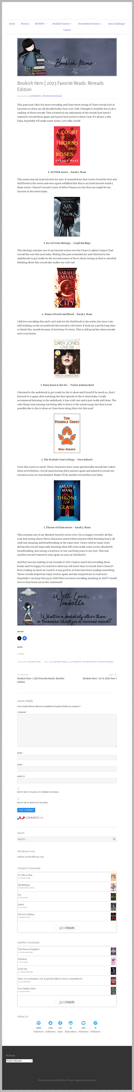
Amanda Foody (25, 917)
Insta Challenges (116, 24)
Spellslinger (24, 885)
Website (21, 776)
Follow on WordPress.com (30, 857)
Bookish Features (61, 24)
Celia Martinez (25, 981)
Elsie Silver (24, 962)
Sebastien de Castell (27, 888)
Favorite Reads (90, 662)
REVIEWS (39, 24)
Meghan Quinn (25, 878)
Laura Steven (25, 991)
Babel (21, 904)
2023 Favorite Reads (58, 662)
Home (12, 24)
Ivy (19, 895)
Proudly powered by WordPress (52, 1080)
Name (20, 753)
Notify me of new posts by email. (33, 803)
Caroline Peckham (26, 972)
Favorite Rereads (106, 662)
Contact (67, 30)
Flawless (22, 959)
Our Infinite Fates (27, 988)
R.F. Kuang (23, 907)
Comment (22, 712)
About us (25, 24)
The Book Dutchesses (52, 96)
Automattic (90, 1080)
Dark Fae (22, 969)
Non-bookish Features (89, 24)
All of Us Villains (26, 914)
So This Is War (25, 875)
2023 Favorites (75, 662)
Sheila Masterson (26, 952)
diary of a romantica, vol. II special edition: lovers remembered (50, 979)
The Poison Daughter (29, 949)
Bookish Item (34, 662)
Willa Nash (24, 897)
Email (20, 765)
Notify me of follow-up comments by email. (38, 792)
